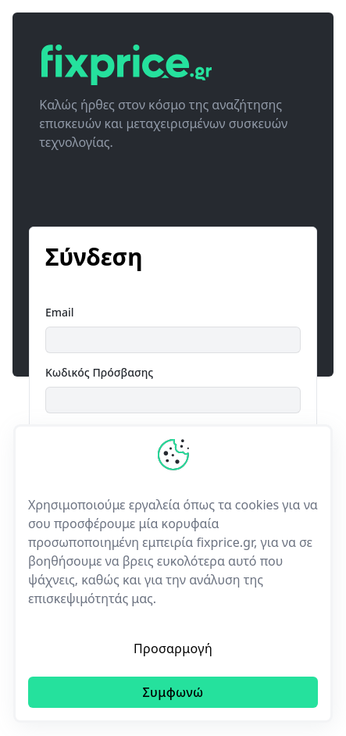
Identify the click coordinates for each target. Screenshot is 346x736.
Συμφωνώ (172, 692)
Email (59, 312)
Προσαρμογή (173, 648)
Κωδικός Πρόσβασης (99, 372)
